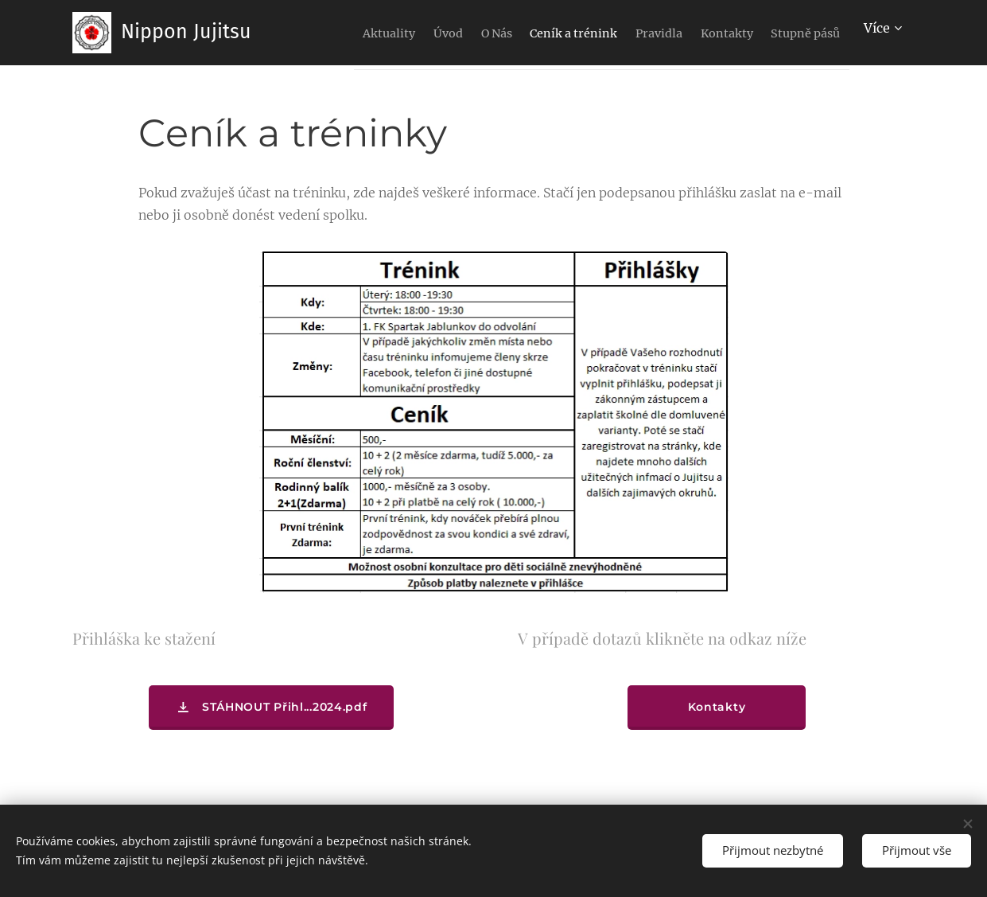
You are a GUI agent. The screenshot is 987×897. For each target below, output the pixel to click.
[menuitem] (386, 32)
